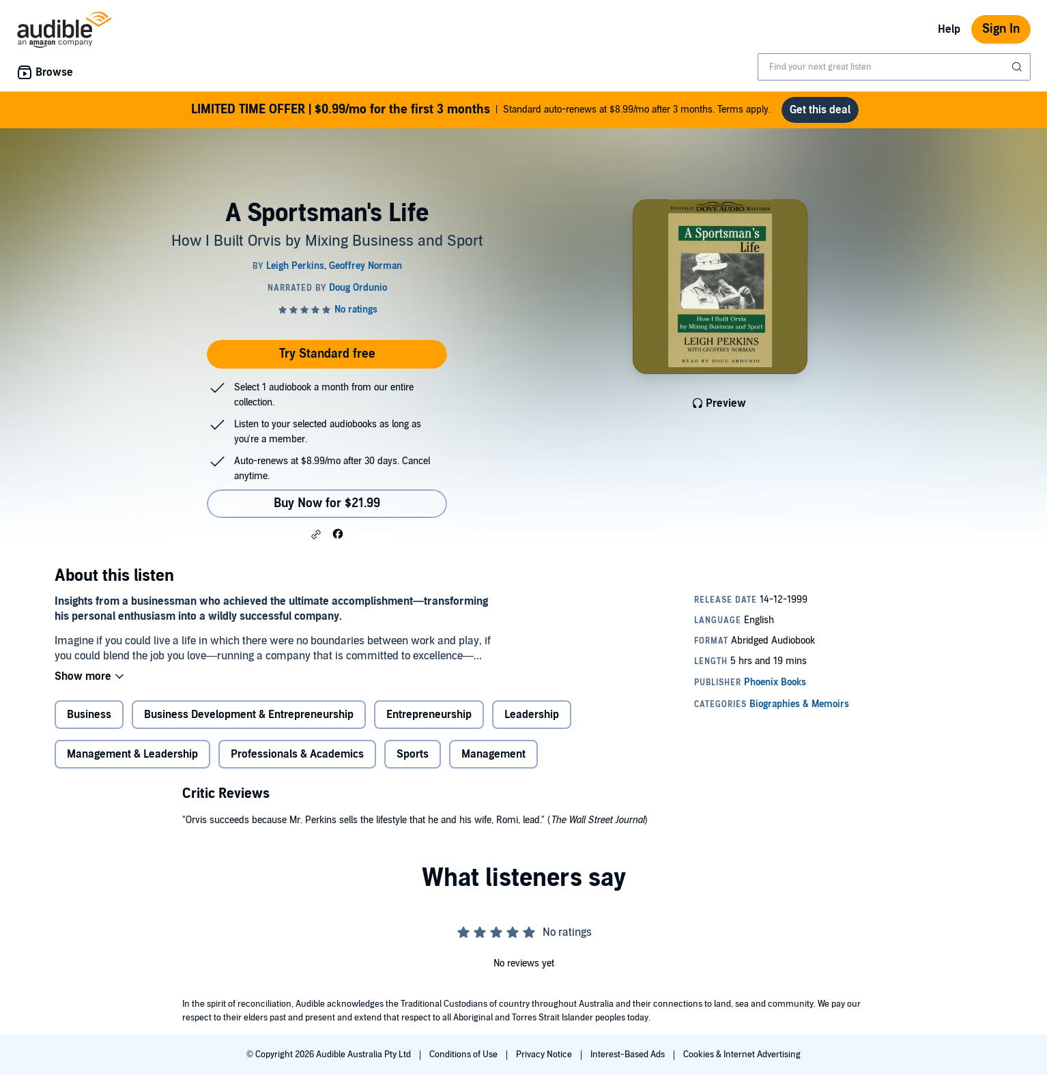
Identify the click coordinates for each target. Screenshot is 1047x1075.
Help (949, 29)
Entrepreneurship (429, 714)
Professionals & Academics (297, 754)
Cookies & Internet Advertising (742, 1054)
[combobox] (894, 67)
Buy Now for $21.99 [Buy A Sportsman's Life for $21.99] (327, 503)
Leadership (531, 714)
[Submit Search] (1018, 67)
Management (493, 754)
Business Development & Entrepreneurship (249, 714)
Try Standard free (327, 354)
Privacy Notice (545, 1054)
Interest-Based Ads (628, 1054)
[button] (316, 534)
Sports (413, 754)
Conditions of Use (464, 1054)
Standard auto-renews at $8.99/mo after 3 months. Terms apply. (481, 110)
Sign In (1001, 29)
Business (89, 714)
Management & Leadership (132, 754)
